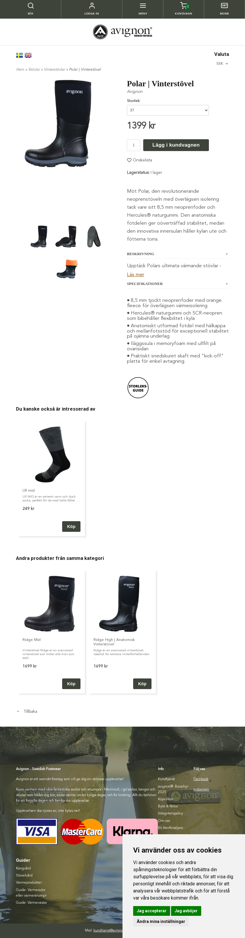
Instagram (201, 789)
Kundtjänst (166, 779)
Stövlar (34, 70)
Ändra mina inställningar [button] (161, 921)
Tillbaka (26, 711)
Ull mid (28, 491)
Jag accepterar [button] (152, 910)
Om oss (164, 821)
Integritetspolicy (170, 813)
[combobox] (222, 63)
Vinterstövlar (55, 70)
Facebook (201, 779)
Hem (20, 70)
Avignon (135, 92)
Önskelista (139, 160)
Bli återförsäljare (170, 828)
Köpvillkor (165, 799)
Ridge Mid (31, 640)
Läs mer (135, 274)
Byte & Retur (168, 806)
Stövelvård (24, 875)
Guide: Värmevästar (31, 903)
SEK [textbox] (219, 63)
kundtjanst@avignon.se (112, 930)
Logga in (91, 13)
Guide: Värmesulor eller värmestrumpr (31, 893)
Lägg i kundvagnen (176, 145)
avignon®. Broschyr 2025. (173, 789)
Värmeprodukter (29, 882)
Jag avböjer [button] (186, 910)
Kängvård (23, 868)
